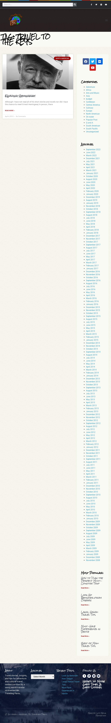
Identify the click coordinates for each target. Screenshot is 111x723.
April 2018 (90, 227)
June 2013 (90, 396)
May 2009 (90, 542)
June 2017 (90, 253)
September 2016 (93, 280)
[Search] (75, 4)
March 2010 (91, 512)
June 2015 (90, 325)
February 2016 (92, 301)
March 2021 (91, 170)
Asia (88, 96)
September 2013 (93, 387)
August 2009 (91, 533)
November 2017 (93, 239)
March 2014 (91, 370)
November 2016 (93, 274)
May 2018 (90, 224)
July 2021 (90, 161)
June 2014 (90, 361)
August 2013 (91, 390)
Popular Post (91, 120)
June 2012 (90, 432)
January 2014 (92, 376)
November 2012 (93, 417)
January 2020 (92, 194)
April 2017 (90, 259)
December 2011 (93, 450)
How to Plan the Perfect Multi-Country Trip (92, 580)
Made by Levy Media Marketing (97, 714)
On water (90, 117)
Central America (93, 105)
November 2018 (93, 206)
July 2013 (90, 393)
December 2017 (93, 236)
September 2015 (93, 316)
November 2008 (93, 560)
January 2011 (92, 483)
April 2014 (90, 367)
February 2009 (92, 551)
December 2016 (93, 271)
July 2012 (90, 429)
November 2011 (93, 453)
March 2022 (91, 155)
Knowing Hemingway (20, 96)
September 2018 (93, 212)
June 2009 (90, 539)
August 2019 (91, 200)
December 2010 (93, 486)
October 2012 (92, 420)
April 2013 (90, 402)
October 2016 (92, 277)
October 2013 (92, 384)
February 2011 (92, 480)
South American (93, 126)
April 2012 (90, 438)
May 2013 (90, 399)
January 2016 (92, 304)
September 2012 (93, 423)
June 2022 (90, 152)
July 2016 (90, 286)
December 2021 (93, 158)
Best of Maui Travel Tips (90, 645)
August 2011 (91, 462)
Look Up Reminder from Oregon (91, 597)
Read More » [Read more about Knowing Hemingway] (10, 110)
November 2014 (93, 346)
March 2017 (91, 262)
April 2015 (90, 331)
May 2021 (90, 164)
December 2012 (93, 414)
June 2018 (90, 221)
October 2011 (92, 456)
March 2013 (91, 405)
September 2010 (93, 495)
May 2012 (90, 435)
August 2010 (91, 498)
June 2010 (90, 504)
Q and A (89, 123)
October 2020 (92, 176)
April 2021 (90, 167)
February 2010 (92, 515)
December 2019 (93, 197)
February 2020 (92, 191)
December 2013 (93, 378)
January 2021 (92, 173)
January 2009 (92, 554)
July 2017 (90, 251)
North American (93, 114)
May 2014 (90, 364)
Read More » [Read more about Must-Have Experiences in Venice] (85, 636)
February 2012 (92, 444)
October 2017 (92, 242)
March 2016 (91, 298)
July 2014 (90, 358)
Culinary (89, 108)
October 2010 (92, 492)
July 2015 (90, 322)
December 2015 (93, 307)
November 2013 (93, 381)
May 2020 (90, 185)
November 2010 (93, 489)
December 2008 (93, 557)
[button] (106, 20)
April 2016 (90, 295)
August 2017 (91, 248)
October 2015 (92, 313)
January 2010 (92, 518)
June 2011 (90, 468)
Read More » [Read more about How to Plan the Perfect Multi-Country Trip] (85, 588)
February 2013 (92, 408)
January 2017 (92, 268)
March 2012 (91, 441)
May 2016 (90, 292)
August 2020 (91, 179)
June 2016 (90, 289)
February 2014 (92, 373)
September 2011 (93, 459)
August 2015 (91, 319)
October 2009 (92, 527)
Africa (88, 90)
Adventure (90, 87)
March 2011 (91, 477)
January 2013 (92, 411)
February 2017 (92, 265)
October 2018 (92, 209)
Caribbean (90, 102)
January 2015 (92, 340)
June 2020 (90, 182)
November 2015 (93, 310)
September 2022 (93, 149)
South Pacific (92, 128)
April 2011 (90, 474)
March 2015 (91, 334)
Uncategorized (92, 131)
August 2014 (91, 355)
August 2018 (91, 215)
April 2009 (90, 545)
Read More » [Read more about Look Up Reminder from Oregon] (85, 605)
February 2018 (92, 230)
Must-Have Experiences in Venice (90, 629)
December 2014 (93, 343)
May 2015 (90, 328)
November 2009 (93, 524)
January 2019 (92, 203)
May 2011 (90, 471)
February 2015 (92, 337)
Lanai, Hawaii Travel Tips (89, 613)
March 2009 (91, 548)
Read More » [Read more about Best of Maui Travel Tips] (85, 650)
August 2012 (91, 426)
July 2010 (90, 501)
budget (89, 99)
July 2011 (90, 465)
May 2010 (90, 506)
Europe (89, 111)
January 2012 (92, 447)
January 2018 (92, 233)
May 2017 (90, 256)
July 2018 (90, 218)
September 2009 (93, 530)
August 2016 (91, 283)
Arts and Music (92, 93)
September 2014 (93, 352)
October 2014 (92, 349)
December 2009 (93, 521)
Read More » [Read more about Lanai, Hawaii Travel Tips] (85, 619)
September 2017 (93, 245)
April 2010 (90, 509)
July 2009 (90, 536)
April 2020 (90, 188)
